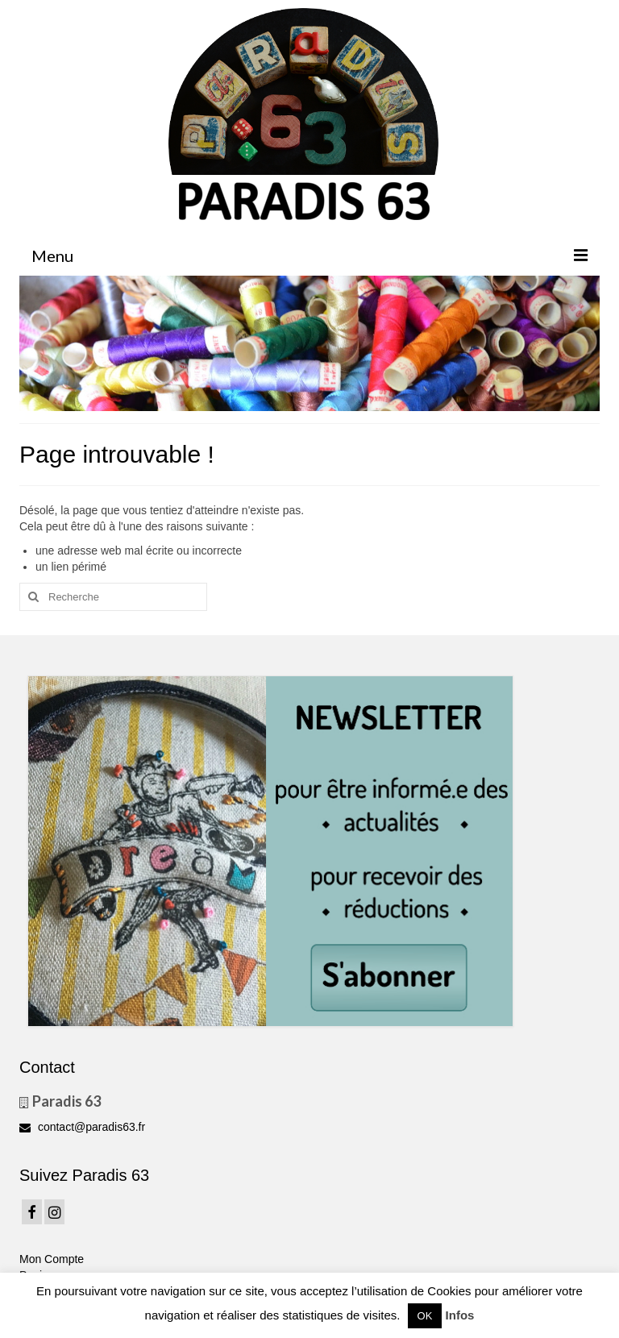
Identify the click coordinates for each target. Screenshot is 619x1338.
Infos (460, 1315)
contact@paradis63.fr (82, 1126)
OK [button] (425, 1316)
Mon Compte (51, 1259)
